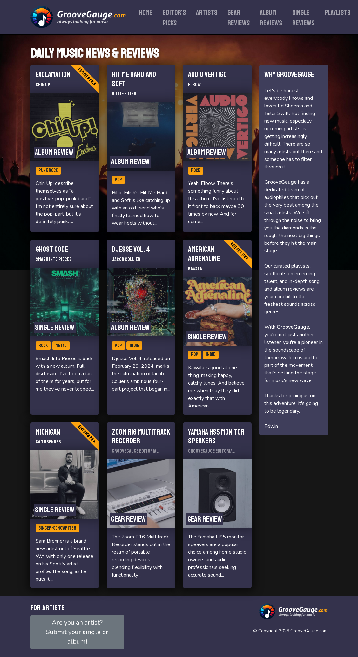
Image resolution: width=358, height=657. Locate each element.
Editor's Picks (174, 18)
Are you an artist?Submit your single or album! (77, 632)
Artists (206, 12)
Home (145, 12)
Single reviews (303, 18)
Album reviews (271, 18)
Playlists (337, 12)
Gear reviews (238, 18)
